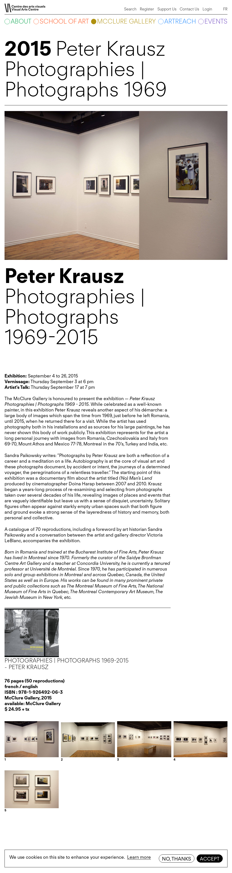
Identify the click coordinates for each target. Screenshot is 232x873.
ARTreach (180, 21)
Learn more (139, 857)
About (21, 21)
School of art (64, 21)
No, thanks (176, 859)
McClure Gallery (126, 21)
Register (147, 9)
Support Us (166, 9)
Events (215, 21)
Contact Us (189, 9)
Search (130, 9)
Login (207, 9)
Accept (210, 859)
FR (225, 9)
